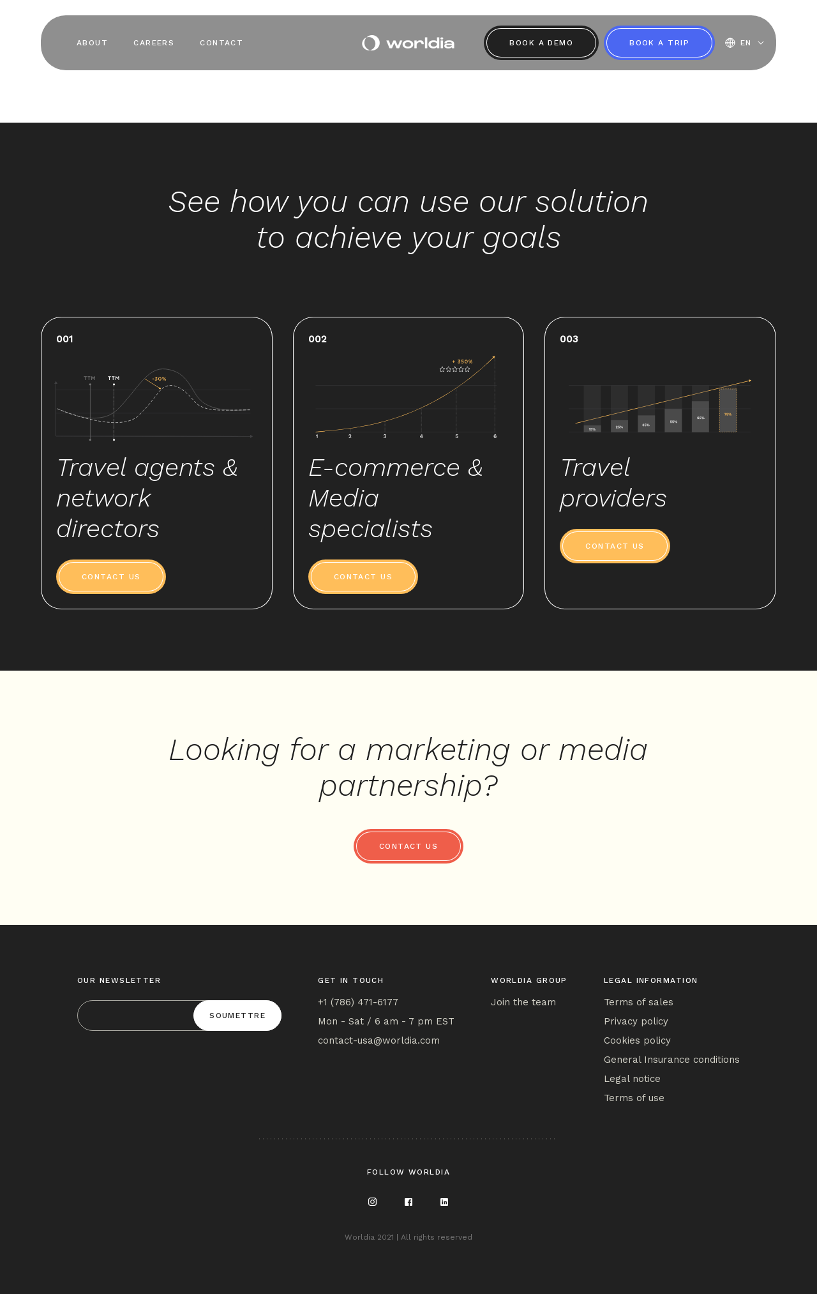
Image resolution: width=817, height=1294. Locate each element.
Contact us (111, 576)
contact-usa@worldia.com (379, 1040)
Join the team (523, 1002)
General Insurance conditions (672, 1059)
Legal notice (632, 1079)
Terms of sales (638, 1002)
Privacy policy (636, 1021)
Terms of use (634, 1098)
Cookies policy (637, 1040)
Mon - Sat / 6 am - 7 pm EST (386, 1021)
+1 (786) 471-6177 (358, 1002)
